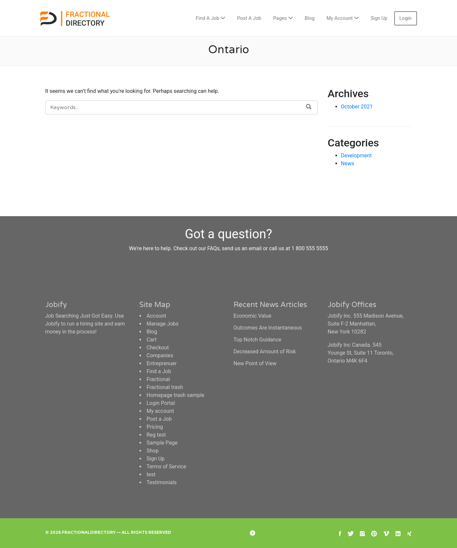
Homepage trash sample (176, 395)
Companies (160, 355)
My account (160, 411)
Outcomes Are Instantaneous (268, 328)
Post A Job (249, 18)
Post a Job (159, 419)
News (347, 163)
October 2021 (357, 106)
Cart (152, 339)
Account (156, 316)
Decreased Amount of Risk (265, 351)
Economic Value (252, 316)
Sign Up (378, 18)
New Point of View (255, 363)
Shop (153, 451)
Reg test (156, 435)
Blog (310, 18)
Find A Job (207, 18)
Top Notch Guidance (258, 339)
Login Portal (161, 403)
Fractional (158, 379)
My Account (339, 18)
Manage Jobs (163, 324)
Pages (280, 18)
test (151, 474)
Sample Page (162, 443)
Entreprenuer (162, 363)
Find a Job (159, 371)
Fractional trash (165, 387)
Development (356, 155)
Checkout (158, 347)
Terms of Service (166, 466)
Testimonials (162, 482)
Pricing (155, 427)
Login (406, 18)
